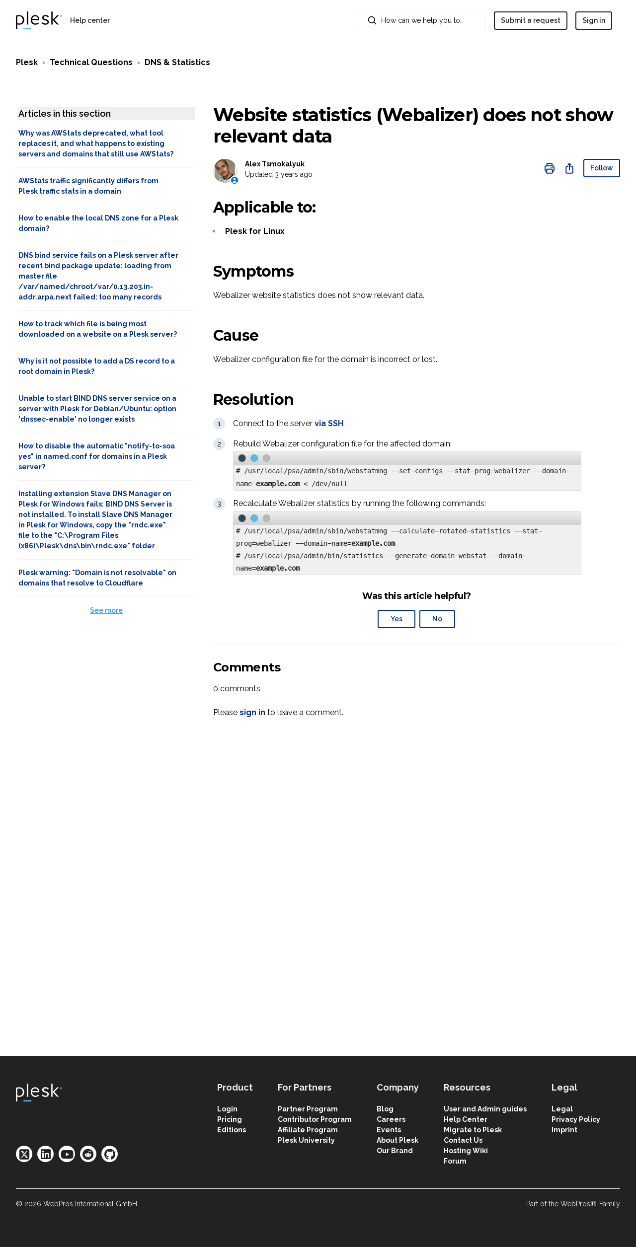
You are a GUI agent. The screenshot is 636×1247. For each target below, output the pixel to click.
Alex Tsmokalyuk (275, 164)
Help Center (465, 1119)
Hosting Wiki (466, 1151)
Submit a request (530, 20)
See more (106, 610)
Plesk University (306, 1140)
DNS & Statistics (177, 62)
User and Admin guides (485, 1109)
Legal (562, 1109)
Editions (231, 1130)
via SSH (329, 423)
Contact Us (463, 1140)
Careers (391, 1119)
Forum (455, 1161)
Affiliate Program (308, 1130)
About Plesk (397, 1140)
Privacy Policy (576, 1119)
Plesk (27, 62)
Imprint (564, 1130)
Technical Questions (91, 62)
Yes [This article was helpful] (396, 619)
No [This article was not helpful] (437, 619)
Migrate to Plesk (473, 1130)
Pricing (229, 1119)
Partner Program (308, 1109)
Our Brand (395, 1151)
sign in (252, 712)
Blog (385, 1109)
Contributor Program (315, 1119)
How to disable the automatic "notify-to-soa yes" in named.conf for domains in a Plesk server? (96, 456)
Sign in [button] (593, 20)
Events (389, 1130)
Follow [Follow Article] (601, 168)
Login (227, 1109)
